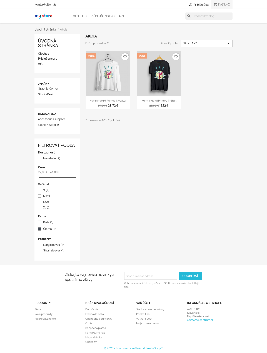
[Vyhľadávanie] (209, 16)
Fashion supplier (48, 125)
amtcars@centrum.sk (200, 320)
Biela (48, 222)
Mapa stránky (93, 337)
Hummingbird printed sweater (108, 100)
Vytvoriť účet (144, 318)
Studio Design (47, 94)
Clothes (80, 16)
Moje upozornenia (147, 323)
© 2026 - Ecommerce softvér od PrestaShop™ (133, 348)
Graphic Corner (48, 88)
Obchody (91, 342)
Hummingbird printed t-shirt (158, 100)
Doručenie (91, 309)
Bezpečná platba (95, 328)
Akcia (37, 309)
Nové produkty (43, 314)
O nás (88, 323)
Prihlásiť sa (142, 314)
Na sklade (51, 158)
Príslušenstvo (103, 16)
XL (47, 207)
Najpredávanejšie (45, 318)
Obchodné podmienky (98, 318)
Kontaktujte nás (45, 4)
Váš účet (143, 303)
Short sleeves (54, 250)
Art (121, 16)
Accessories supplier (51, 119)
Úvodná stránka (48, 43)
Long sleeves (53, 245)
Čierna (49, 229)
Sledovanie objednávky (150, 309)
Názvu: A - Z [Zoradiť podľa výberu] (207, 43)
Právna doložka (94, 314)
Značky (43, 84)
